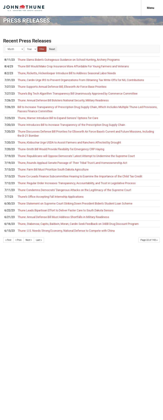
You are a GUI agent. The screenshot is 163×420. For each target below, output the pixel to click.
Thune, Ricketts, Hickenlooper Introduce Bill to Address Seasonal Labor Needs (67, 73)
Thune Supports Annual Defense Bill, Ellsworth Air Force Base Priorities (62, 86)
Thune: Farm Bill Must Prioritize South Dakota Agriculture (53, 169)
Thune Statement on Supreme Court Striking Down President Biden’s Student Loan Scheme (75, 203)
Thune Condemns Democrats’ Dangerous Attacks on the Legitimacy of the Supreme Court (74, 190)
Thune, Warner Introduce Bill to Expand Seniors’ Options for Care (58, 118)
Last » (39, 240)
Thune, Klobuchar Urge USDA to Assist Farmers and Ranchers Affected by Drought (69, 142)
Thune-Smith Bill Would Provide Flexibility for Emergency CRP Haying (61, 149)
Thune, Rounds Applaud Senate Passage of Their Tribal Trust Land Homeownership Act (72, 162)
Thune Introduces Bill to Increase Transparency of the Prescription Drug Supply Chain (71, 124)
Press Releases (26, 20)
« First (8, 240)
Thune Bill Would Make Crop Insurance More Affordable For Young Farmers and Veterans (73, 66)
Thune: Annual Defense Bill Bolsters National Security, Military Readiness (63, 100)
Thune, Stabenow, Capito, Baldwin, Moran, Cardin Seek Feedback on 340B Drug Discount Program (78, 223)
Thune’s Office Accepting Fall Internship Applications (51, 196)
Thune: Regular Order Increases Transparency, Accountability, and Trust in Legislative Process (77, 183)
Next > (29, 240)
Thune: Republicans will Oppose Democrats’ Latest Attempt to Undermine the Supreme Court (76, 156)
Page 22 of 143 (149, 240)
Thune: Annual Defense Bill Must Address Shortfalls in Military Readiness (63, 217)
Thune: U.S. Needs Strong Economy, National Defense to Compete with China (66, 230)
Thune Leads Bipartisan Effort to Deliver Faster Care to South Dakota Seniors (65, 210)
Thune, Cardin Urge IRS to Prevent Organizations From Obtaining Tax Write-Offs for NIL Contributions (81, 80)
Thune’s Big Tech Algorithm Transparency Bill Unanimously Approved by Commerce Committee (78, 93)
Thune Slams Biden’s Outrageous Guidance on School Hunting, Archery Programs (69, 59)
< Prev (18, 240)
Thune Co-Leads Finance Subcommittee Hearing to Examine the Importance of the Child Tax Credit (80, 176)
